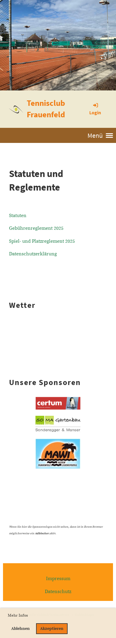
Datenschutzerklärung (33, 254)
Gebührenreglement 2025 (36, 228)
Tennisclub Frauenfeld (46, 108)
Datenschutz (58, 592)
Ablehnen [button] (20, 628)
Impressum (58, 579)
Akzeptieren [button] (51, 628)
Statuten (17, 216)
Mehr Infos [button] (18, 615)
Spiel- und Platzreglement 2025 (42, 241)
